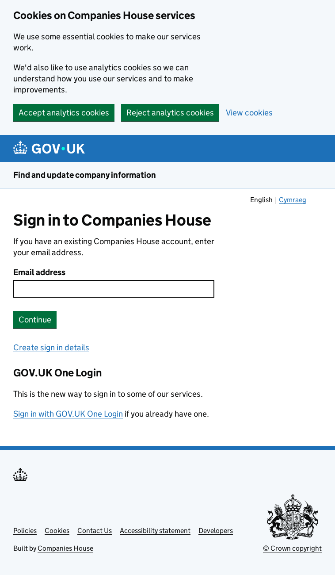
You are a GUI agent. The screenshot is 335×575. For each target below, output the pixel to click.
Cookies (57, 530)
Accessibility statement (155, 530)
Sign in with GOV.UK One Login (68, 414)
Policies (25, 530)
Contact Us (94, 530)
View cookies (249, 112)
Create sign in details (51, 347)
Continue (35, 319)
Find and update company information (84, 175)
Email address (39, 272)
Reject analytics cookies (170, 112)
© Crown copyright (292, 548)
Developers (215, 530)
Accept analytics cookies (64, 112)
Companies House (65, 548)
